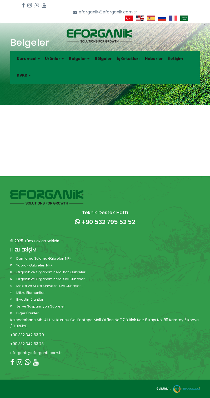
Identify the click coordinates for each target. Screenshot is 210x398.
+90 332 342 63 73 (27, 343)
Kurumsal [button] (28, 58)
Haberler (154, 58)
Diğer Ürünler (27, 313)
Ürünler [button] (54, 58)
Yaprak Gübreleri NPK (34, 265)
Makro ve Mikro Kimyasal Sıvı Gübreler (48, 285)
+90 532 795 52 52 (105, 222)
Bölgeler (103, 58)
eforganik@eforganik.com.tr (105, 12)
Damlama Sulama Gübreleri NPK (44, 258)
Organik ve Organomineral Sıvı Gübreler (50, 278)
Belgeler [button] (79, 58)
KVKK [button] (24, 75)
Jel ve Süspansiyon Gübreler (40, 306)
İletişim (175, 58)
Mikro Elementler (30, 292)
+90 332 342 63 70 (27, 334)
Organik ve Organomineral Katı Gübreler (51, 272)
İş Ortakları (128, 58)
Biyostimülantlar (29, 299)
